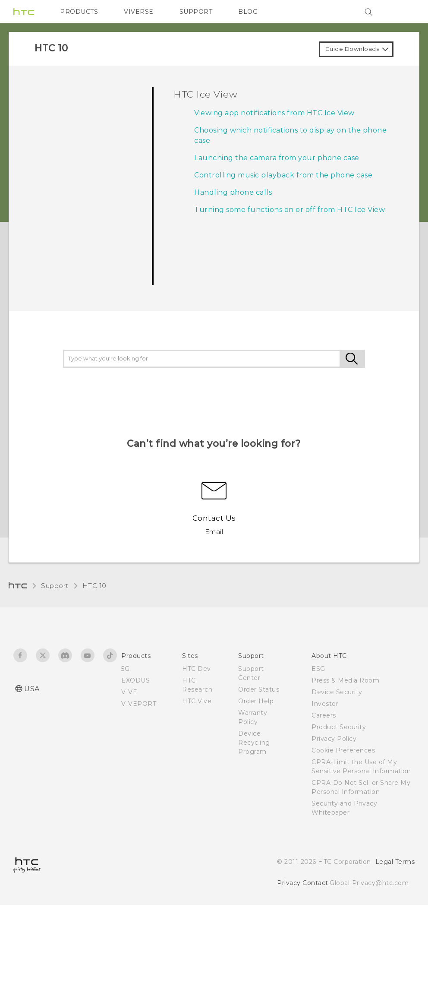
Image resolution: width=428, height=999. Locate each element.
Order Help (256, 701)
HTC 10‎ (94, 586)
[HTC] (23, 11)
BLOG (248, 12)
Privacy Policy (334, 739)
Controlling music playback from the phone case (283, 175)
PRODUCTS (79, 12)
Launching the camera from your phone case (276, 158)
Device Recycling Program (254, 743)
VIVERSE (139, 12)
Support (55, 586)
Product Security (339, 727)
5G (125, 669)
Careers (324, 715)
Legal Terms (395, 862)
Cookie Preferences (343, 750)
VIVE (129, 692)
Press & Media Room (345, 680)
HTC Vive (196, 701)
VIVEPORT (138, 704)
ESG (318, 669)
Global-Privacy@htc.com (369, 883)
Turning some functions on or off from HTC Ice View (289, 209)
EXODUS (135, 680)
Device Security (337, 692)
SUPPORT (196, 12)
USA (32, 689)
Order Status (258, 689)
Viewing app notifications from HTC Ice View (274, 113)
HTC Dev (196, 669)
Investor (325, 704)
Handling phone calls (233, 192)
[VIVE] (403, 11)
